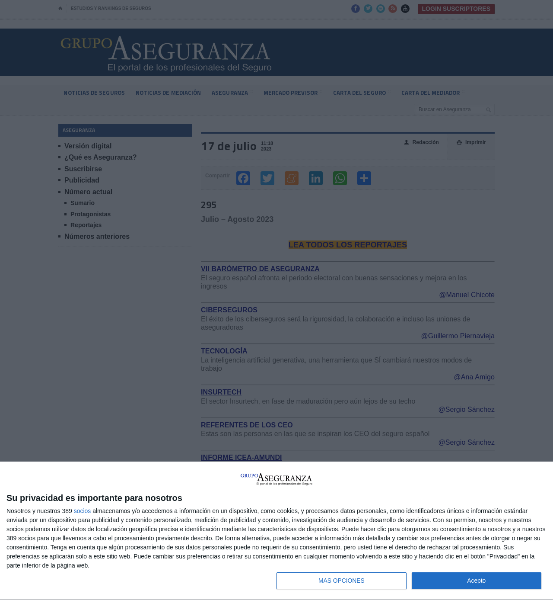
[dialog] (276, 531)
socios (82, 510)
